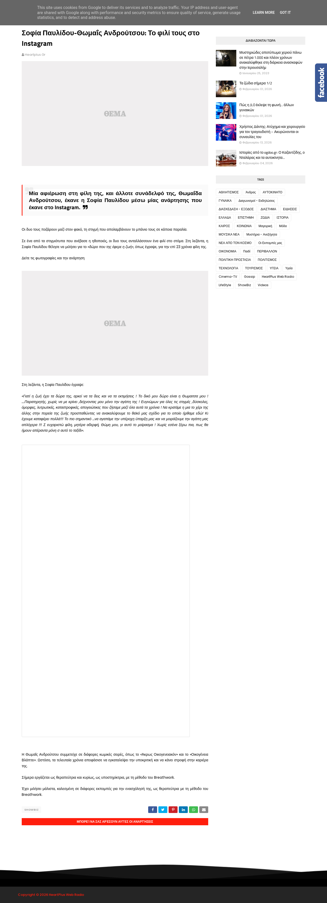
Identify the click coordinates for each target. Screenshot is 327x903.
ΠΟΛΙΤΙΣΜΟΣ (267, 260)
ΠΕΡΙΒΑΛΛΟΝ (267, 251)
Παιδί (246, 251)
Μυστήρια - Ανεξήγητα (261, 234)
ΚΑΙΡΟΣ (224, 226)
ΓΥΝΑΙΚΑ (225, 200)
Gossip (249, 276)
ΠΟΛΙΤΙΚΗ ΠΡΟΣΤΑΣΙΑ (235, 260)
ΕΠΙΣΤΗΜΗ (246, 217)
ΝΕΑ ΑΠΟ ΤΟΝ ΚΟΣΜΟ (235, 243)
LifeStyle (225, 285)
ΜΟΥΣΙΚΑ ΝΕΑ (229, 234)
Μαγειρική (265, 226)
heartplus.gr (35, 54)
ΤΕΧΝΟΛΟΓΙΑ (228, 268)
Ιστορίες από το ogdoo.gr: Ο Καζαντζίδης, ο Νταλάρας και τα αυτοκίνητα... (272, 155)
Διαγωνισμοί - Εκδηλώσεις (257, 200)
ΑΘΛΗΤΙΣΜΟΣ (229, 192)
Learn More (264, 12)
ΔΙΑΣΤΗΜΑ (268, 209)
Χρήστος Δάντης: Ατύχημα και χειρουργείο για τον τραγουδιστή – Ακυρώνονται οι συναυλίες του (272, 131)
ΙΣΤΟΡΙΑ (283, 217)
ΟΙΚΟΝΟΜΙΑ (227, 251)
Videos (263, 285)
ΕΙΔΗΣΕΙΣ (290, 209)
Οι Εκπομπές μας (270, 243)
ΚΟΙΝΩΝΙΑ (244, 226)
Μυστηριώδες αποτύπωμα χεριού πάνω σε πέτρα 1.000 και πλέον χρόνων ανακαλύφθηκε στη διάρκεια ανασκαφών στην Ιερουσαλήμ (270, 60)
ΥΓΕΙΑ (274, 268)
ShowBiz (31, 810)
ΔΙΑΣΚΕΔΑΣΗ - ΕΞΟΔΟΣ (236, 209)
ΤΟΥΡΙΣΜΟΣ (254, 268)
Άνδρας (251, 192)
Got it (285, 12)
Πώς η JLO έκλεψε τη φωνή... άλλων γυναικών (266, 107)
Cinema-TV (228, 276)
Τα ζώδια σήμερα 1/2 (255, 83)
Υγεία (289, 268)
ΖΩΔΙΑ (265, 217)
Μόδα (283, 226)
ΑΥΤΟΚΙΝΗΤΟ (272, 192)
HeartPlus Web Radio (278, 276)
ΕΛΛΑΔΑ (225, 217)
